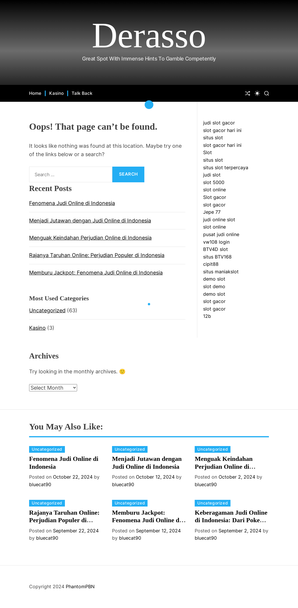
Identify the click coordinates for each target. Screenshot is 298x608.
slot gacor (214, 205)
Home (35, 93)
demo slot (214, 279)
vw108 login (216, 242)
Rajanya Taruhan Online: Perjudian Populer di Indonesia (96, 255)
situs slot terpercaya (225, 167)
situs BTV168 (217, 257)
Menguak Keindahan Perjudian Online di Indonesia (90, 238)
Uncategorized (47, 310)
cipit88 (211, 264)
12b (207, 316)
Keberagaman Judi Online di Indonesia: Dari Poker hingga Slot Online (231, 520)
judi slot (212, 175)
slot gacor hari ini (222, 130)
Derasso (149, 35)
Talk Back (82, 93)
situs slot (213, 137)
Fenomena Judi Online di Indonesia (72, 203)
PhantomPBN (80, 586)
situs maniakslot (221, 271)
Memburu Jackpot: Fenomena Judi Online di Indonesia (96, 273)
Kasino (56, 93)
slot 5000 (213, 182)
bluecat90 (40, 484)
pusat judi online (221, 234)
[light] (257, 93)
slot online (214, 189)
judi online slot (219, 219)
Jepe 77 (212, 212)
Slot (207, 152)
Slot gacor (214, 197)
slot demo (214, 286)
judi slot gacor (219, 123)
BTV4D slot (215, 249)
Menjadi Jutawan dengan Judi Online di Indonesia (90, 220)
